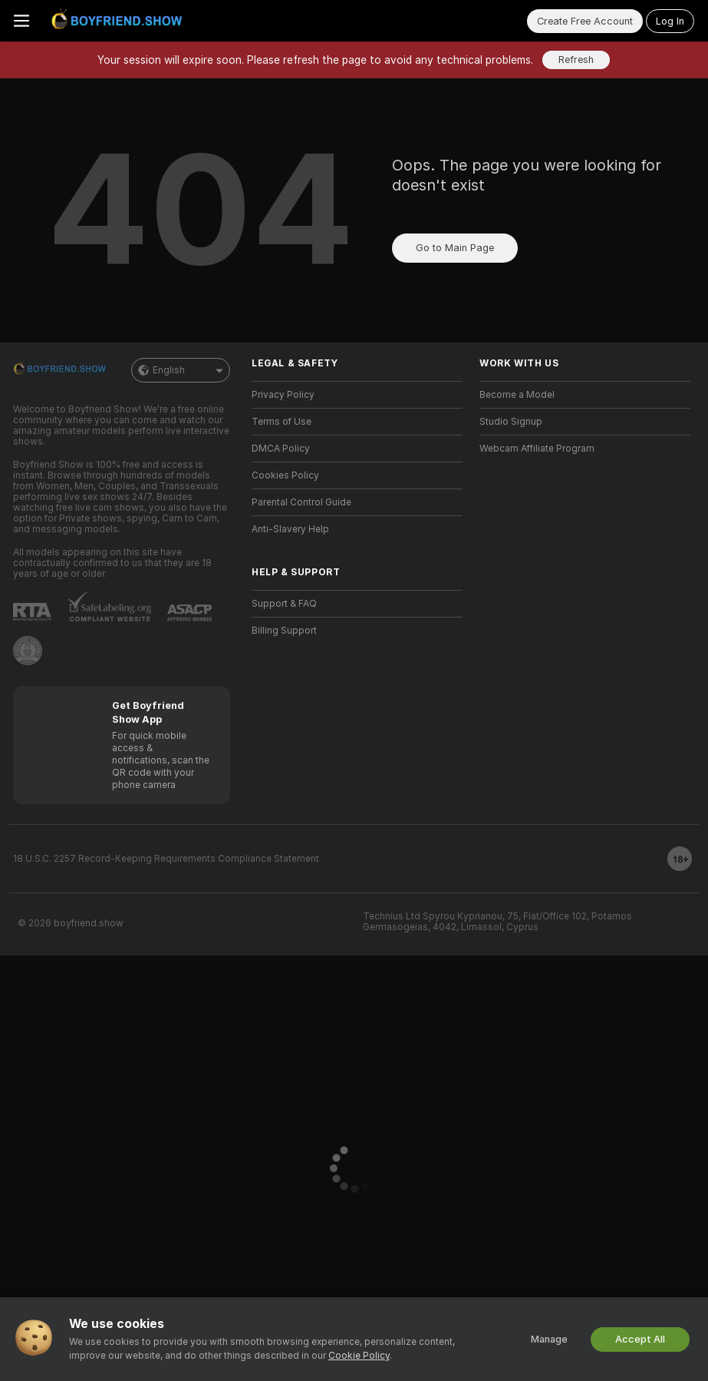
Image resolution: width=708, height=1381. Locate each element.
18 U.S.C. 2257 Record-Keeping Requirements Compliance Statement (166, 858)
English (180, 370)
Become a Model (517, 394)
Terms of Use (281, 421)
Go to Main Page (455, 247)
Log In (670, 21)
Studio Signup (510, 421)
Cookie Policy (359, 1355)
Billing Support (284, 630)
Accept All (640, 1339)
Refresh (576, 59)
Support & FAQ (284, 603)
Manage (549, 1339)
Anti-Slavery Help (290, 529)
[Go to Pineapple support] (27, 650)
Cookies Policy (285, 475)
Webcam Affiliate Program (536, 448)
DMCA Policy (281, 448)
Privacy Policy (283, 394)
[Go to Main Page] (119, 20)
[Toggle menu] (21, 20)
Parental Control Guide (301, 502)
